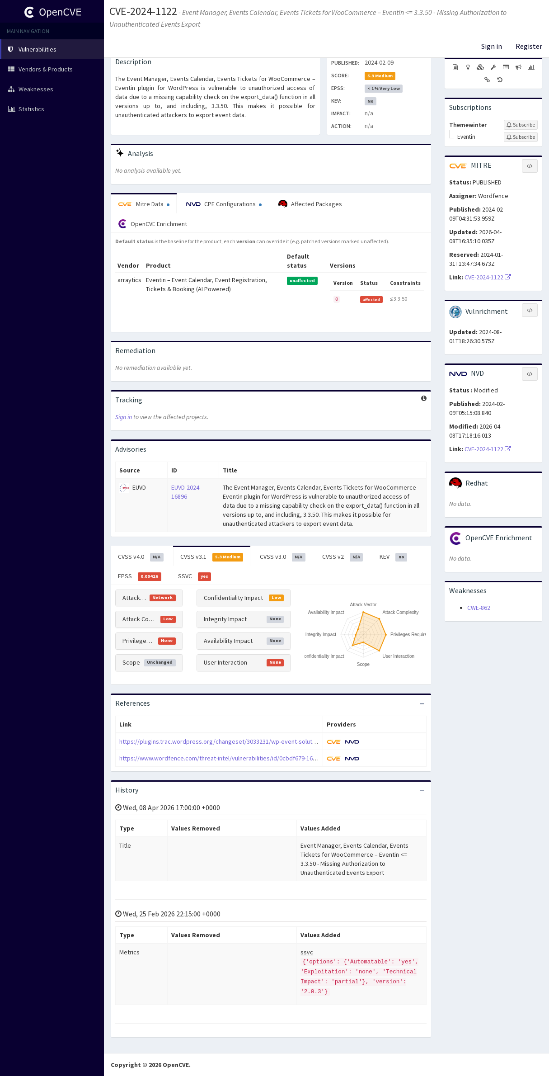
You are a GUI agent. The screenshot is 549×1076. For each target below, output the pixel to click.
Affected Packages (310, 204)
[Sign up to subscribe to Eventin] (521, 137)
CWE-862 (478, 608)
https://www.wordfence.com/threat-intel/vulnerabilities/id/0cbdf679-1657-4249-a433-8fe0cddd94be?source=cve (271, 758)
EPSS (139, 576)
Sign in (491, 46)
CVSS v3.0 (282, 557)
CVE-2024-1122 (143, 11)
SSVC (194, 576)
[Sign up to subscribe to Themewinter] (521, 125)
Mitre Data (143, 204)
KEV (393, 557)
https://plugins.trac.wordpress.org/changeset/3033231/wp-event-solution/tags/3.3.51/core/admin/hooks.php (268, 741)
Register (529, 46)
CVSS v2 (342, 557)
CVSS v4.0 (141, 557)
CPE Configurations (224, 204)
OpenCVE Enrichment (152, 223)
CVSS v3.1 (212, 557)
